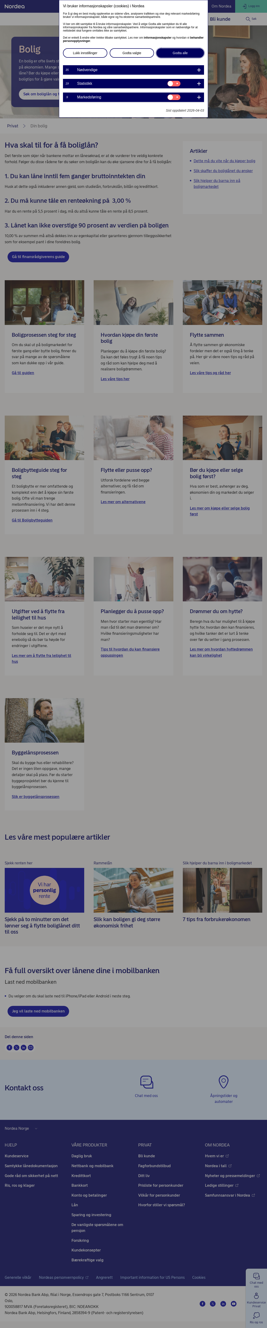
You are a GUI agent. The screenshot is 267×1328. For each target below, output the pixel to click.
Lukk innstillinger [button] (85, 53)
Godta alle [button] (180, 53)
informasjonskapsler (157, 37)
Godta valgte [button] (131, 53)
